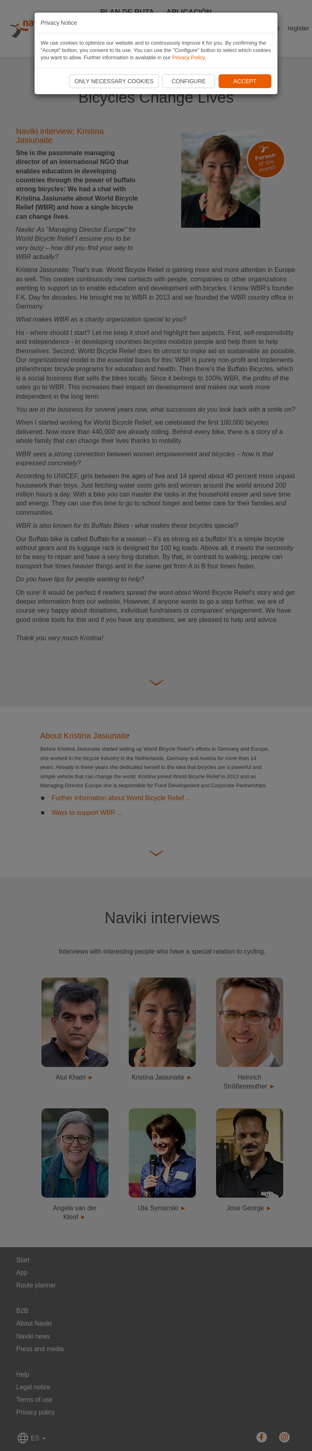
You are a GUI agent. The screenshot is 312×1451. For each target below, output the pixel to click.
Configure (188, 81)
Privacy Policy (188, 57)
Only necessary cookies (113, 81)
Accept (245, 81)
